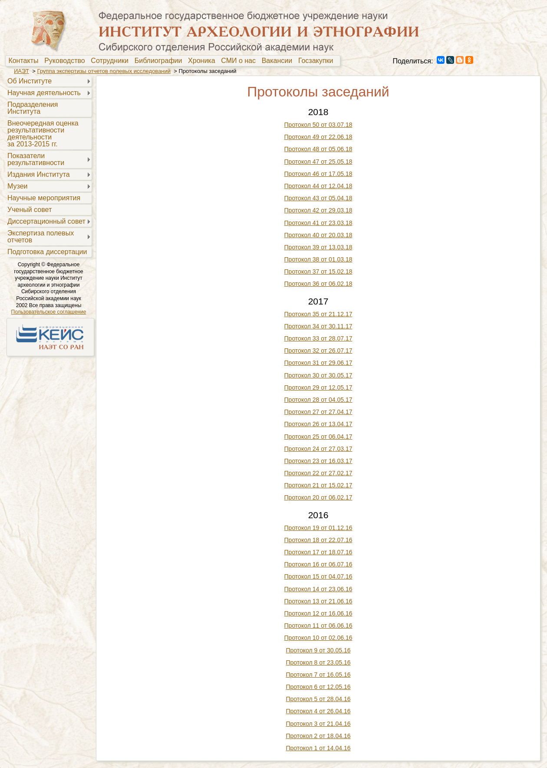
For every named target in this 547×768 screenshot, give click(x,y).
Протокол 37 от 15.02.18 (318, 271)
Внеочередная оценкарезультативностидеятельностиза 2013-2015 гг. (43, 133)
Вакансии (279, 60)
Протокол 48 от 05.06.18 (318, 149)
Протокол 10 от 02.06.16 (318, 637)
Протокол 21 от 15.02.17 (318, 485)
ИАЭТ (21, 71)
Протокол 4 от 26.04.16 (318, 711)
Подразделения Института (32, 108)
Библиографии (160, 60)
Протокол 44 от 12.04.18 (318, 185)
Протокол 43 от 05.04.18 (318, 198)
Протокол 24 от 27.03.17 (318, 448)
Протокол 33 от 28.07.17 (318, 338)
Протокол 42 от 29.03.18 (318, 210)
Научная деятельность (44, 92)
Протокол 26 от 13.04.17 (318, 423)
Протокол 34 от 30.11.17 (318, 326)
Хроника (203, 60)
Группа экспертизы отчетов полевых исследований (104, 71)
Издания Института (38, 174)
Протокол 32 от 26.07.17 (318, 350)
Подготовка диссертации (47, 251)
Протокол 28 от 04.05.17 (318, 399)
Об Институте (29, 81)
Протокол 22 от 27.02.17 (318, 473)
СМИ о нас (240, 60)
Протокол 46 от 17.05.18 (318, 173)
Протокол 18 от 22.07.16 (318, 539)
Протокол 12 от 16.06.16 (318, 613)
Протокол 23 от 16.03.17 (318, 460)
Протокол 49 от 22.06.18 (318, 136)
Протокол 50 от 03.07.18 (318, 124)
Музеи (17, 186)
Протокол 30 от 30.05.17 (318, 375)
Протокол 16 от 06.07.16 (318, 564)
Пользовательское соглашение (48, 312)
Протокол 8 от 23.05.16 (318, 662)
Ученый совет (29, 209)
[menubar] (172, 60)
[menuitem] (25, 60)
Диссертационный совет (46, 221)
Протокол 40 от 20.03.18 (318, 235)
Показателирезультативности (35, 159)
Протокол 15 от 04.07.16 (318, 576)
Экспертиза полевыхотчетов (40, 236)
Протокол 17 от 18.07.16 (318, 552)
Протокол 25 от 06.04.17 (318, 436)
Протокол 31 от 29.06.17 (318, 362)
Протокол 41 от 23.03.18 (318, 222)
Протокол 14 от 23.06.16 (318, 589)
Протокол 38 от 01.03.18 (318, 259)
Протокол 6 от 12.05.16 (318, 686)
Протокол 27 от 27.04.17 (318, 411)
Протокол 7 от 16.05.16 (318, 674)
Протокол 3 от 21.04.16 (318, 723)
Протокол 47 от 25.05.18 (318, 161)
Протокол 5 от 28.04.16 (318, 698)
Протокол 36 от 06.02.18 (318, 283)
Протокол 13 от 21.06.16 (318, 601)
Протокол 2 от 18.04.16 (318, 735)
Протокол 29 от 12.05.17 (318, 387)
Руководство (66, 60)
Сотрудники (111, 60)
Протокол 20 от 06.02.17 (318, 497)
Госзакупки (317, 60)
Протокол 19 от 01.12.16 (318, 527)
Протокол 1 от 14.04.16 (318, 748)
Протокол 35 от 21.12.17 (318, 314)
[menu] (48, 166)
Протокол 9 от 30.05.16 (318, 650)
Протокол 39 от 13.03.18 (318, 247)
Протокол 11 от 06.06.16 (318, 625)
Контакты (25, 60)
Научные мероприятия (43, 198)
